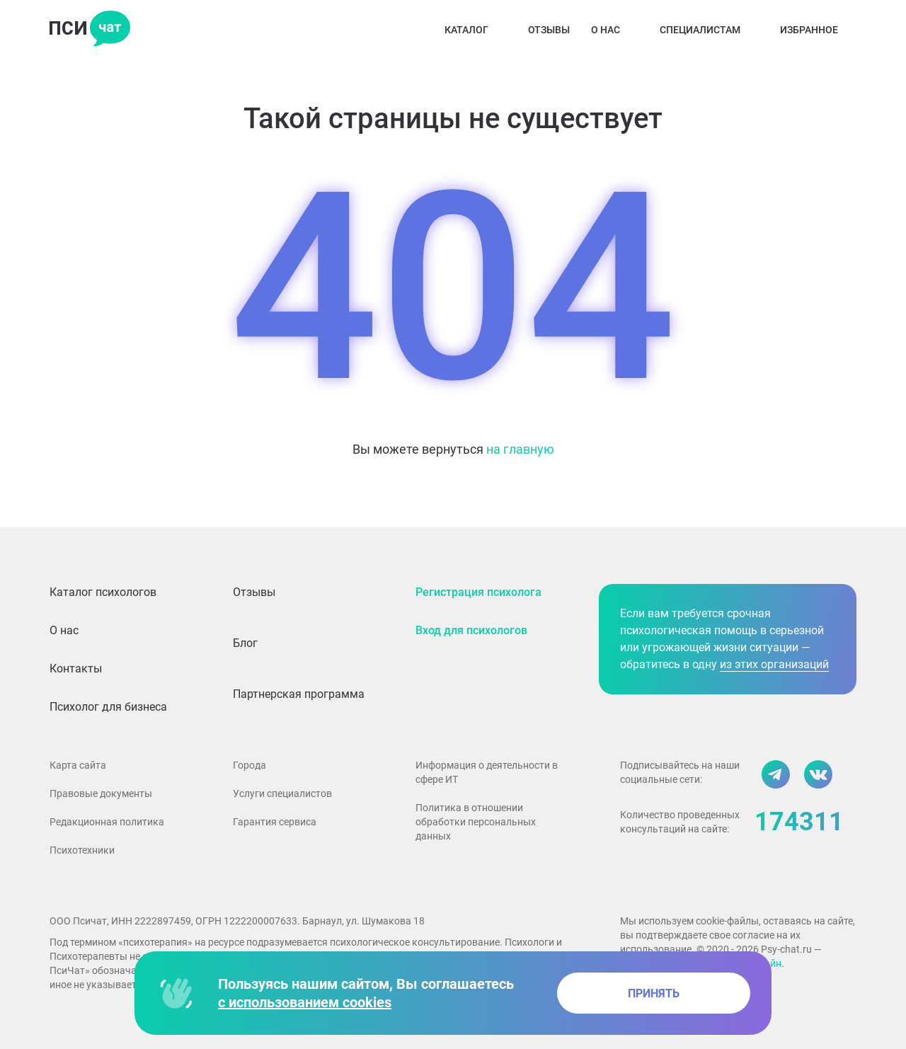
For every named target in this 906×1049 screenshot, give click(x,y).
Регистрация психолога (478, 592)
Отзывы (549, 29)
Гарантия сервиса (274, 821)
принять (654, 993)
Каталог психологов (103, 592)
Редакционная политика (107, 821)
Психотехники (82, 850)
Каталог (476, 30)
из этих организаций (774, 664)
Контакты (76, 668)
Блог (245, 643)
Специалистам (709, 30)
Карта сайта (78, 765)
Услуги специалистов (282, 793)
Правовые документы (101, 793)
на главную (520, 449)
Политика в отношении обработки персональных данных (475, 822)
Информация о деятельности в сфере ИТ (486, 772)
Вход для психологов (471, 630)
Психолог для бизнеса (108, 706)
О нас (614, 30)
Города (249, 765)
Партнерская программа (299, 694)
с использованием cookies (304, 1002)
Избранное (818, 30)
